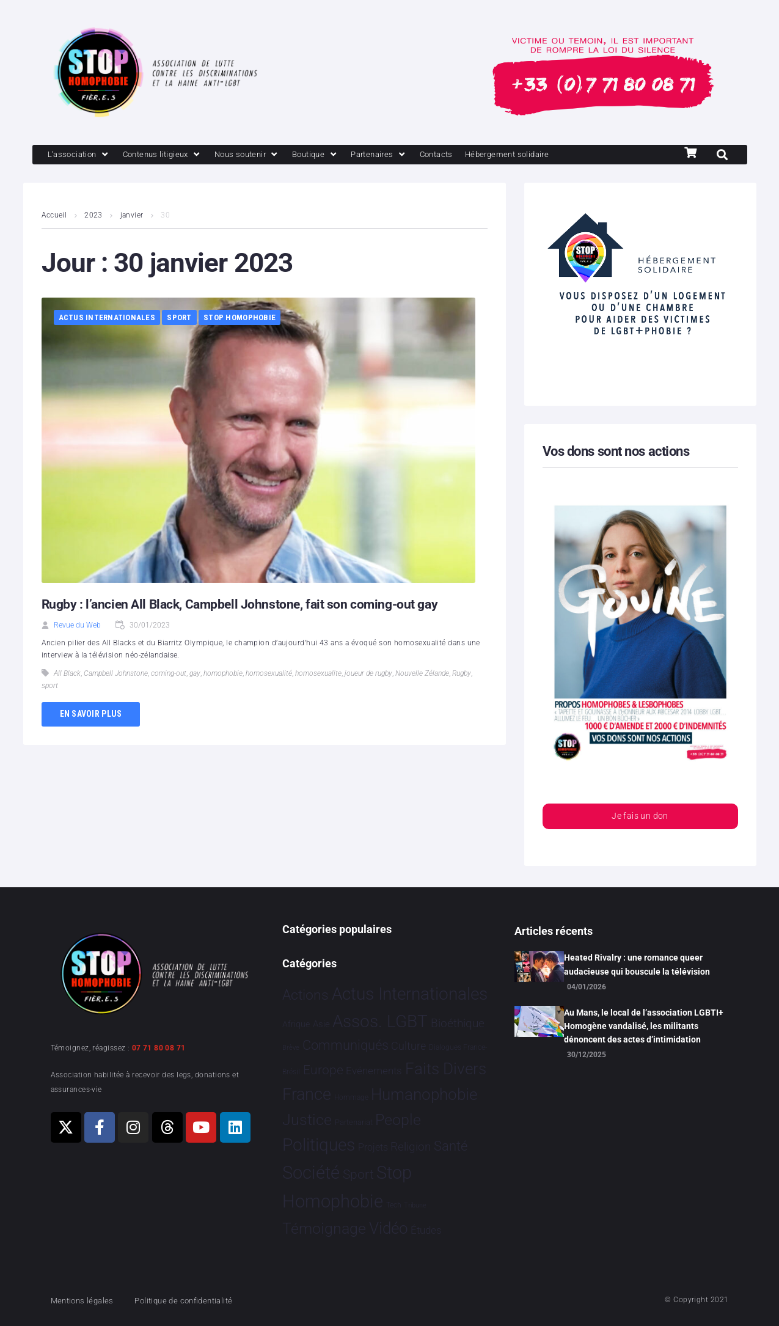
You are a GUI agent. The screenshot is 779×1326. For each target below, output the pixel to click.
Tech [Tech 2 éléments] (393, 1205)
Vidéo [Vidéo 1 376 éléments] (388, 1228)
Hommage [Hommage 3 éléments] (351, 1097)
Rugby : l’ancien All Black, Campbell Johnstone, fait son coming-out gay (245, 605)
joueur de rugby (368, 674)
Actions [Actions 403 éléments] (305, 995)
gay (194, 674)
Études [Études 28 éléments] (426, 1230)
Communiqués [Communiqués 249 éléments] (345, 1045)
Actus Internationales (107, 318)
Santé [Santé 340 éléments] (450, 1146)
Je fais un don (639, 818)
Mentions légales (87, 1300)
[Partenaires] (412, 155)
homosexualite (318, 674)
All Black (67, 674)
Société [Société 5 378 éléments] (311, 1173)
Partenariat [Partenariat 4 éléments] (354, 1122)
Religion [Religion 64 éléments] (410, 1147)
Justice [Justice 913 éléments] (307, 1120)
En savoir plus (91, 715)
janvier (132, 216)
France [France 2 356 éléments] (306, 1094)
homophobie (223, 674)
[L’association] (83, 155)
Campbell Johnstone (116, 674)
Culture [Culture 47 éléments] (408, 1046)
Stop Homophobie (239, 318)
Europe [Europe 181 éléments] (323, 1070)
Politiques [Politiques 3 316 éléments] (318, 1145)
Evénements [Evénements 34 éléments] (374, 1070)
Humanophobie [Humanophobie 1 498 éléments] (424, 1094)
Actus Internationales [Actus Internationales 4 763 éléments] (410, 994)
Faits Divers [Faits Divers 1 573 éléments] (445, 1069)
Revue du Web (77, 626)
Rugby (461, 674)
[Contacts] (475, 155)
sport (50, 687)
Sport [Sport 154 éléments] (358, 1175)
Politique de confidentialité (199, 1300)
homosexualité (269, 674)
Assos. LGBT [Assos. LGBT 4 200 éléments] (380, 1021)
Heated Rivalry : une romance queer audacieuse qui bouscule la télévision (637, 964)
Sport (179, 318)
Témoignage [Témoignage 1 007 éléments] (324, 1228)
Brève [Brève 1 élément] (290, 1048)
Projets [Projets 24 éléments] (373, 1148)
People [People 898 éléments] (398, 1120)
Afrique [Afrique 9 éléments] (296, 1024)
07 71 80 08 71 (159, 1048)
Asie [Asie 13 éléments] (321, 1024)
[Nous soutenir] (268, 155)
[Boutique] (343, 155)
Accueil (54, 216)
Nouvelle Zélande (422, 674)
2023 (94, 216)
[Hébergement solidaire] (555, 155)
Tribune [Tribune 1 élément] (415, 1205)
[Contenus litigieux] (174, 155)
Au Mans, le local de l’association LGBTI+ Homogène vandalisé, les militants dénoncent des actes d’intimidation (643, 1026)
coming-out (168, 674)
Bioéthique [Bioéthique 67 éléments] (458, 1023)
